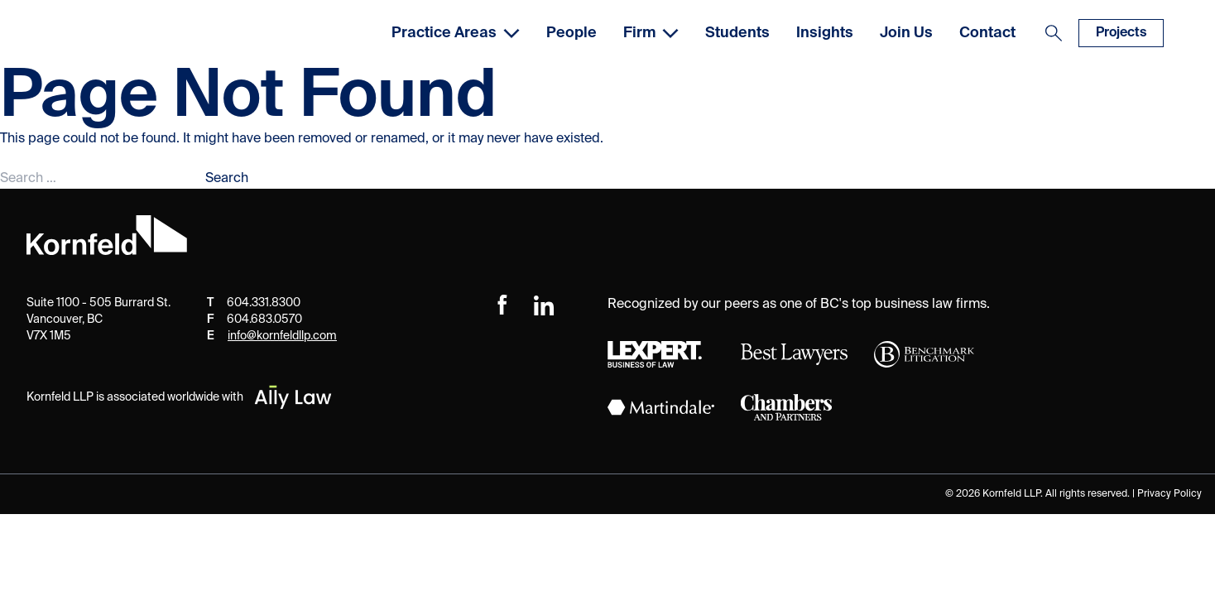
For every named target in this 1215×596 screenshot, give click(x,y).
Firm (651, 33)
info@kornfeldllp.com (282, 336)
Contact (987, 33)
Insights (824, 33)
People (571, 33)
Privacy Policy (1169, 494)
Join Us (906, 33)
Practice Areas (455, 33)
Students (737, 33)
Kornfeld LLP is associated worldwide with (179, 397)
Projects (1121, 33)
